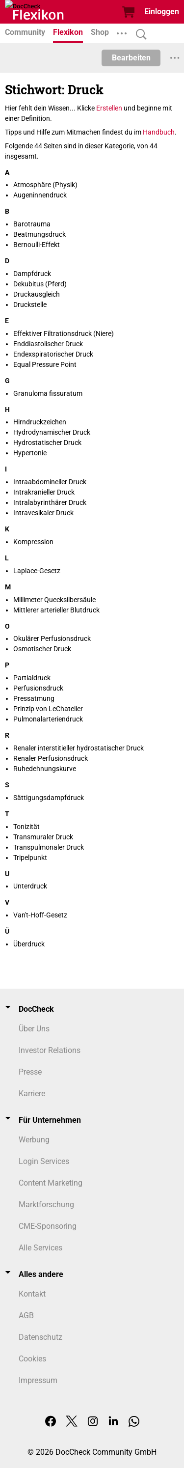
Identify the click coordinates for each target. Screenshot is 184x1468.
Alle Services (40, 1247)
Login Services (44, 1161)
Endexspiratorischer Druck (53, 354)
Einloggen (161, 11)
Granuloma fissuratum (47, 393)
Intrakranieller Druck (44, 492)
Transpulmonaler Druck (48, 847)
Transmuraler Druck (43, 837)
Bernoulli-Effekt (36, 245)
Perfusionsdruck (38, 688)
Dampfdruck (32, 273)
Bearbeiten (131, 57)
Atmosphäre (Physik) (45, 185)
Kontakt (32, 1294)
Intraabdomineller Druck (49, 482)
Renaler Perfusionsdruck (50, 758)
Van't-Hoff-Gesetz (40, 915)
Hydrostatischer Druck (47, 442)
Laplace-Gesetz (36, 571)
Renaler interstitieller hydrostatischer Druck (78, 748)
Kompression (33, 542)
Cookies (32, 1358)
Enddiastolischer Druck (48, 344)
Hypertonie (30, 453)
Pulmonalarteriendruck (48, 719)
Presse (30, 1072)
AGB (26, 1315)
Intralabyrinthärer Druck (49, 502)
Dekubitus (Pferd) (40, 284)
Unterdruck (30, 886)
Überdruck (29, 944)
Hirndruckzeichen (39, 422)
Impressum (38, 1380)
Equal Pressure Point (45, 364)
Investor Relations (49, 1050)
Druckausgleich (36, 294)
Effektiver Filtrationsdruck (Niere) (63, 333)
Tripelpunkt (30, 857)
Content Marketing (50, 1183)
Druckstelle (30, 304)
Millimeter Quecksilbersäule (54, 600)
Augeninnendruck (40, 195)
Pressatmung (33, 698)
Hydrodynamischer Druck (51, 432)
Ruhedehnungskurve (44, 769)
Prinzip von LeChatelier (48, 709)
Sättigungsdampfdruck (48, 798)
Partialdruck (32, 678)
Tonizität (26, 827)
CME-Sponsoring (48, 1226)
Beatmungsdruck (39, 234)
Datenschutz (40, 1337)
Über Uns (34, 1028)
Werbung (34, 1139)
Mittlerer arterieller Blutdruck (56, 610)
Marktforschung (46, 1204)
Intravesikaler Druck (43, 513)
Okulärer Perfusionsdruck (52, 638)
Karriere (32, 1093)
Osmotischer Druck (42, 649)
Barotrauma (32, 224)
